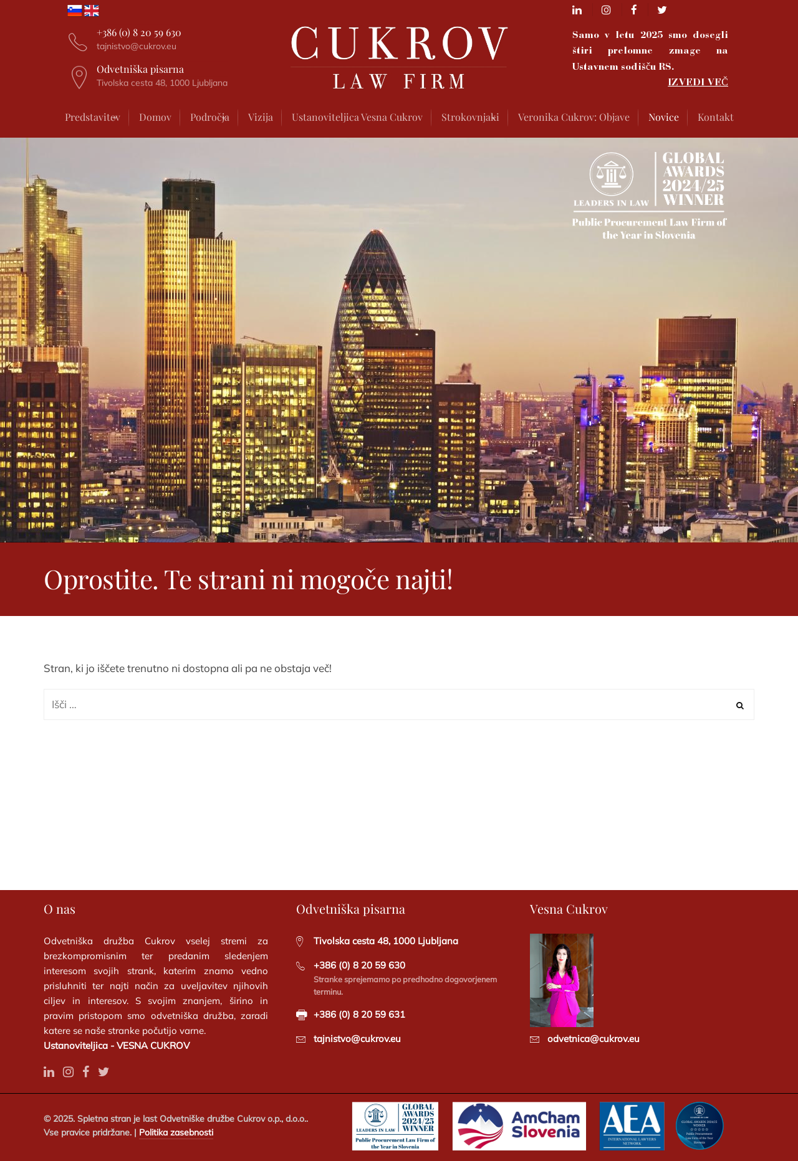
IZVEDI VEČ (698, 82)
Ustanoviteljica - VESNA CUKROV (117, 1045)
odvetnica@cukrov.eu (593, 1039)
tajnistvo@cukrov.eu (357, 1039)
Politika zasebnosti (176, 1132)
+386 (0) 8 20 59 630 (359, 965)
